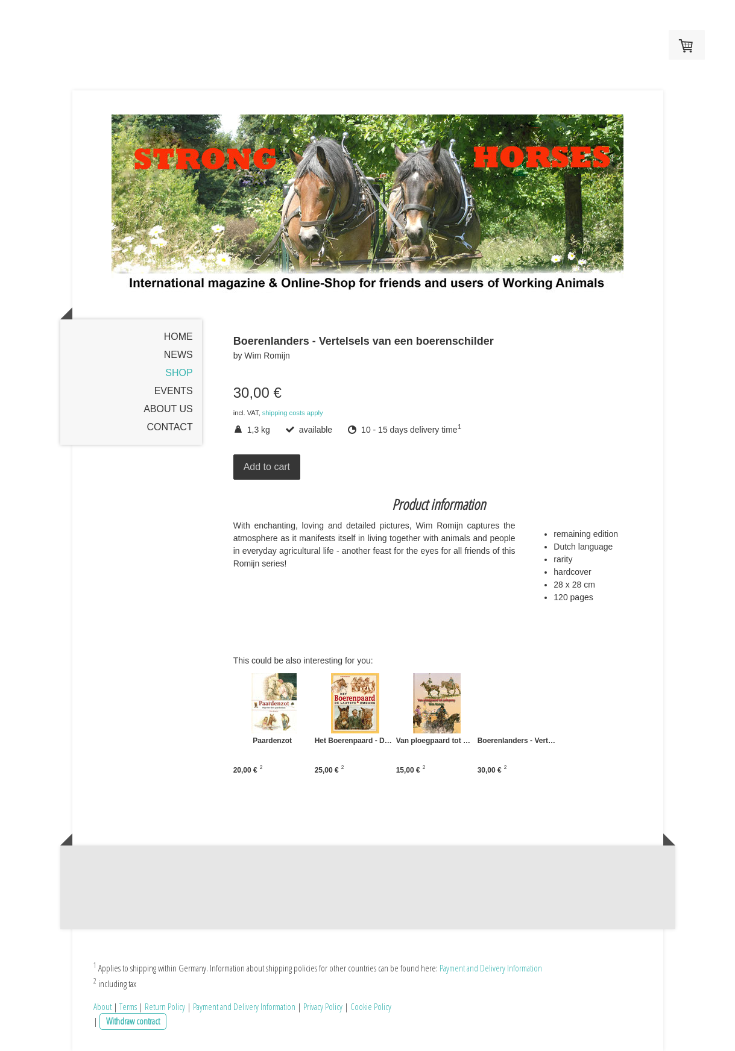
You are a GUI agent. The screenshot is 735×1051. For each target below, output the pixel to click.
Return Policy (165, 1006)
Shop (178, 373)
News (178, 355)
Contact (170, 427)
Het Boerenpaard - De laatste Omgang (395, 740)
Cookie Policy (370, 1006)
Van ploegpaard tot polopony (476, 740)
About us (168, 409)
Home (178, 336)
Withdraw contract (133, 1021)
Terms (128, 1006)
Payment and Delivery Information (491, 968)
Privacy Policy (322, 1006)
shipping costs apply (292, 412)
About (102, 1006)
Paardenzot (272, 740)
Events (173, 391)
